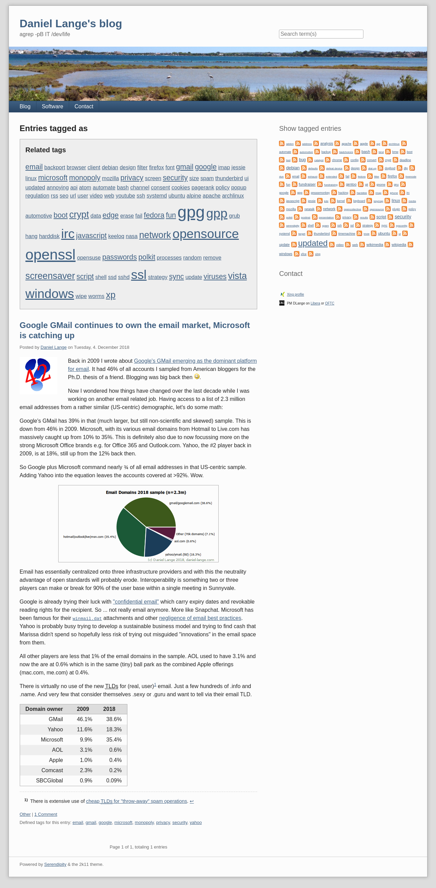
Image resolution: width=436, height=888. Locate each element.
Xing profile (295, 294)
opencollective (352, 209)
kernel (341, 201)
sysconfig (401, 225)
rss (54, 196)
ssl (139, 274)
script (85, 276)
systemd (156, 196)
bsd (288, 160)
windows (50, 293)
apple (364, 143)
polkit (146, 257)
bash (123, 187)
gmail (184, 167)
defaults (313, 168)
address (307, 143)
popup (239, 187)
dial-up (372, 168)
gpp (217, 213)
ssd (112, 277)
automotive (39, 216)
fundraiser (307, 184)
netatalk (310, 209)
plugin (396, 209)
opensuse (88, 258)
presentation (326, 217)
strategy (158, 277)
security (175, 178)
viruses (215, 276)
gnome (380, 184)
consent (160, 187)
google (206, 167)
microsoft (52, 178)
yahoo (196, 822)
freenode (411, 176)
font (170, 167)
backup (326, 152)
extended (331, 176)
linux (31, 178)
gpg (191, 212)
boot (60, 215)
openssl (51, 254)
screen (153, 178)
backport (54, 167)
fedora (154, 215)
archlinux (233, 196)
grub (234, 216)
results (364, 217)
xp (110, 295)
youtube (125, 196)
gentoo (351, 184)
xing (318, 254)
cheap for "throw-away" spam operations (136, 801)
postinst (305, 217)
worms (96, 296)
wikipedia (399, 245)
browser (76, 167)
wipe (81, 296)
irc (68, 234)
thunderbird (229, 178)
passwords (119, 257)
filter (142, 167)
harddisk (49, 236)
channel (139, 187)
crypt (79, 214)
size (194, 178)
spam (207, 178)
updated (35, 187)
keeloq (116, 236)
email (34, 167)
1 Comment (45, 814)
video (96, 196)
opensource (205, 234)
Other (25, 814)
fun (171, 215)
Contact (84, 106)
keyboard (359, 201)
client (94, 167)
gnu (396, 184)
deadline (405, 160)
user (83, 196)
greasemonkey (320, 192)
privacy (132, 178)
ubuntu (176, 196)
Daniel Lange (54, 347)
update (193, 277)
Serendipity (55, 864)
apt (378, 143)
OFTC (329, 303)
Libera (315, 303)
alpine (194, 196)
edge (111, 215)
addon (290, 143)
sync (176, 276)
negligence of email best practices (200, 618)
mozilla (110, 178)
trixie (367, 233)
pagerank (202, 187)
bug (302, 159)
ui (247, 178)
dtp (406, 168)
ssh (141, 196)
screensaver (50, 276)
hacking (343, 192)
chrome (337, 160)
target (301, 233)
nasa (132, 236)
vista (237, 276)
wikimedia (375, 245)
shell (101, 277)
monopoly (84, 178)
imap (224, 167)
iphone (394, 192)
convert (371, 160)
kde (326, 201)
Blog (25, 106)
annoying (58, 187)
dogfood (390, 168)
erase (127, 216)
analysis (326, 143)
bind (381, 152)
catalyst (319, 160)
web (109, 196)
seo (64, 196)
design (128, 167)
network (155, 235)
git (366, 184)
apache (212, 196)
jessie (239, 167)
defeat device (334, 168)
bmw (395, 152)
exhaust (312, 176)
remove (212, 258)
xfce (304, 254)
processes (169, 258)
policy (223, 187)
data (96, 216)
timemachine (346, 233)
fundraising (331, 184)
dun (281, 176)
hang (32, 236)
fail (138, 216)
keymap (378, 201)
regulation (37, 196)
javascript (91, 236)
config (354, 160)
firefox (156, 167)
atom (85, 187)
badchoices (346, 152)
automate (104, 187)
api (73, 187)
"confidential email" (136, 602)
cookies (180, 187)
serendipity (292, 225)
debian (110, 167)
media (412, 201)
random (192, 258)
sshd (124, 277)
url (73, 196)
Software (52, 106)
